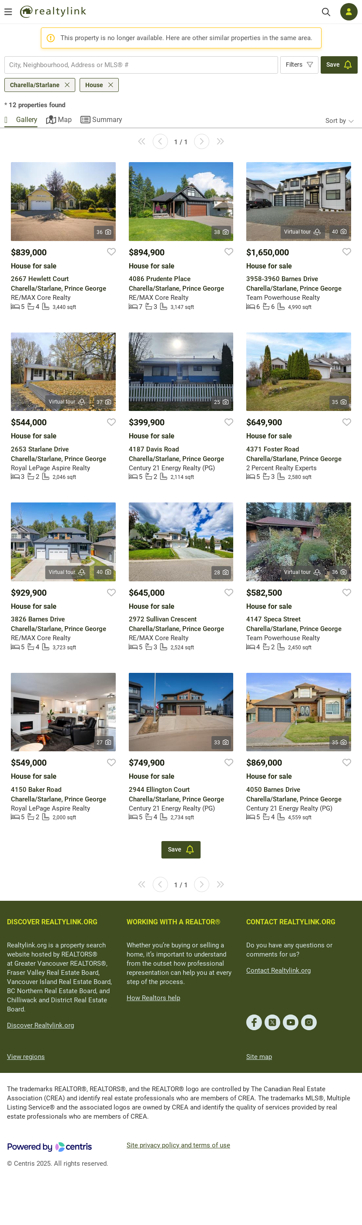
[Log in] (349, 11)
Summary (107, 119)
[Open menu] (8, 11)
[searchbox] (135, 65)
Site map (259, 1057)
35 (339, 402)
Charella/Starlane (35, 84)
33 (221, 743)
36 (104, 232)
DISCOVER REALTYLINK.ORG (52, 922)
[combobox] (141, 65)
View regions (26, 1057)
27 (104, 743)
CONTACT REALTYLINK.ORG (290, 922)
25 (221, 402)
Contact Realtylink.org (278, 970)
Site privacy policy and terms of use (178, 1145)
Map (65, 119)
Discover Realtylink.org (40, 1025)
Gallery (26, 119)
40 (339, 232)
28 (221, 573)
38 (221, 232)
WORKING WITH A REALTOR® (174, 922)
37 (104, 402)
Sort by (335, 121)
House (94, 84)
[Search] (326, 12)
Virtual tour (303, 232)
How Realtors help (153, 998)
